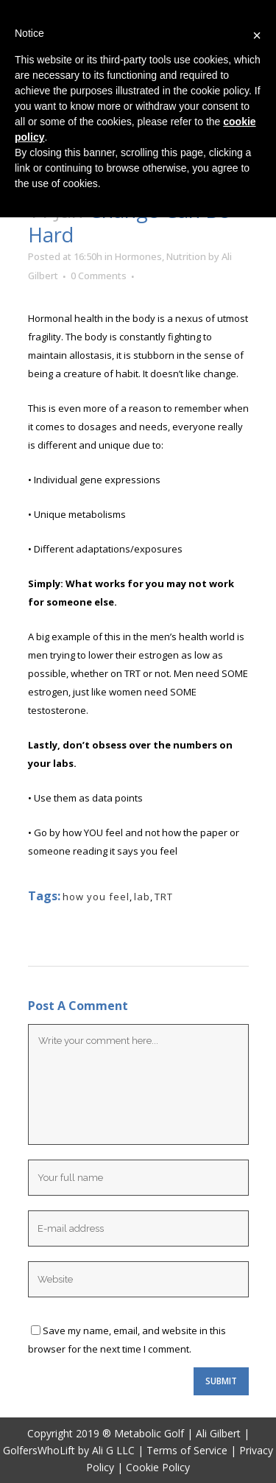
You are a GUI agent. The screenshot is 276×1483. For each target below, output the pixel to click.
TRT (164, 896)
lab (142, 896)
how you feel (96, 896)
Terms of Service (186, 1450)
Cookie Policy (158, 1467)
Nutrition (186, 256)
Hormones (138, 256)
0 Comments (99, 275)
